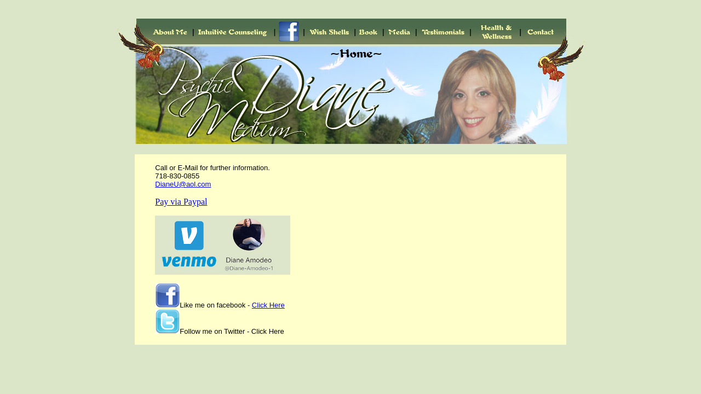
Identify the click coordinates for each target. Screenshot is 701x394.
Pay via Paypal (181, 201)
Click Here (268, 305)
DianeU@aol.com (183, 184)
